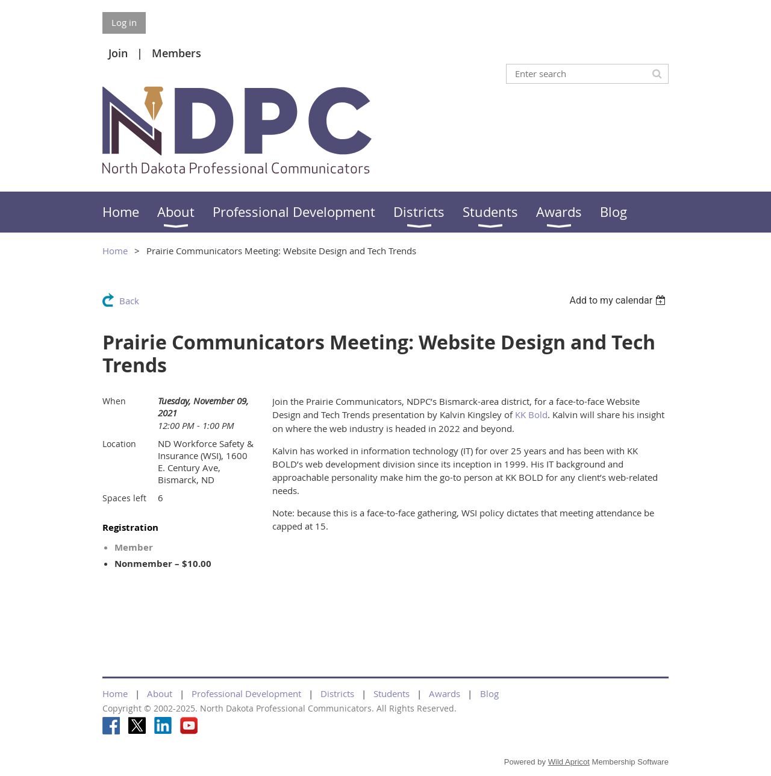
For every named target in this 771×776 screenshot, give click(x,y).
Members (176, 53)
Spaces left (124, 498)
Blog (489, 693)
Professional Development (246, 693)
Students (391, 693)
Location (119, 443)
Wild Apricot (569, 761)
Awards (444, 693)
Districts (337, 693)
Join (118, 53)
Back (129, 301)
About (159, 693)
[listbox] (619, 300)
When (114, 401)
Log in (124, 22)
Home (115, 251)
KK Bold (531, 414)
